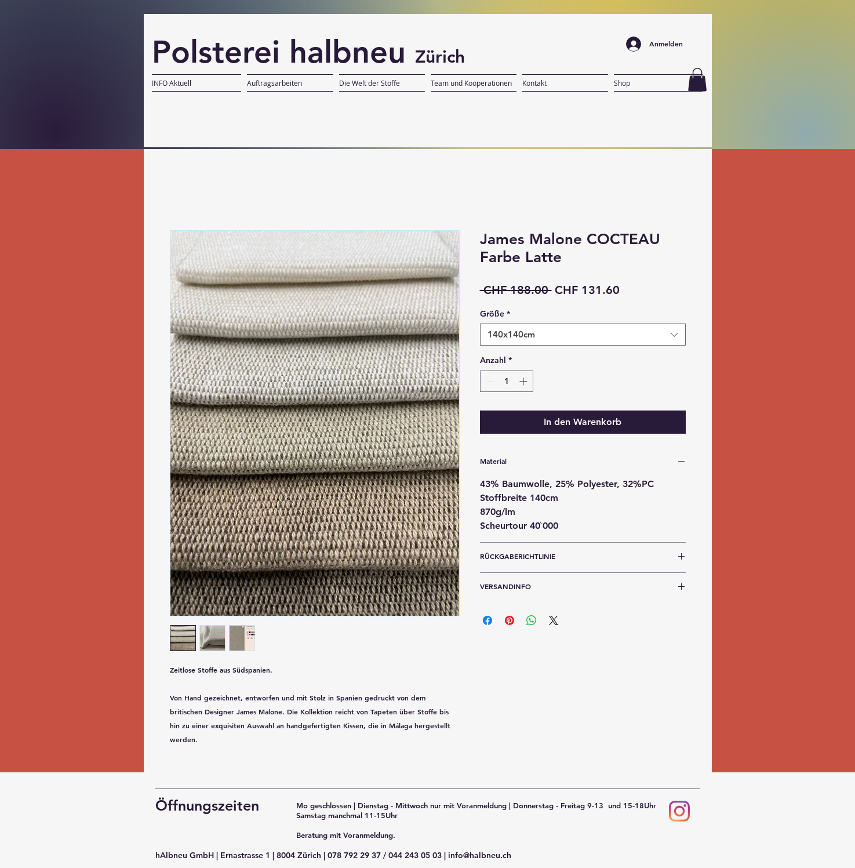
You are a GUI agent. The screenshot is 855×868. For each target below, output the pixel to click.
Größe (495, 313)
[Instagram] (679, 811)
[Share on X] (554, 620)
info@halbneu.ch (479, 855)
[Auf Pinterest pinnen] (509, 620)
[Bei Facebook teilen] (487, 620)
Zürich (440, 56)
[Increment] (524, 381)
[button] (697, 80)
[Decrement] (489, 381)
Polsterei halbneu (283, 51)
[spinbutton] (506, 381)
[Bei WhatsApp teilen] (532, 620)
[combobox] (583, 335)
